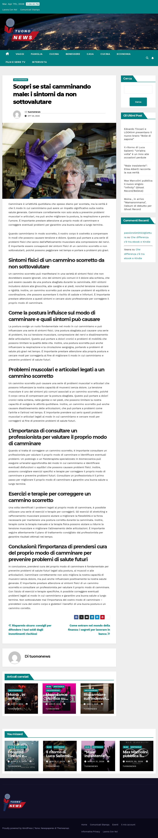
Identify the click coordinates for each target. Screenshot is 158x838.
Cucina (54, 54)
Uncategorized (20, 80)
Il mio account (128, 824)
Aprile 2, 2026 (57, 761)
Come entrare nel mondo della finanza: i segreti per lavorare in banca (89, 629)
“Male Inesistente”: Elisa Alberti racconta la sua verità (137, 169)
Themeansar (63, 828)
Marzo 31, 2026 (96, 761)
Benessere (73, 54)
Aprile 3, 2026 (19, 761)
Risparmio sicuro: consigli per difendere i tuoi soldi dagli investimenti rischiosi (29, 629)
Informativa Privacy (90, 831)
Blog (49, 686)
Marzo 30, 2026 (135, 761)
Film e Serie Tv (15, 62)
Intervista (39, 62)
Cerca (127, 78)
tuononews (34, 111)
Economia (124, 54)
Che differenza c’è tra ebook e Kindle (134, 254)
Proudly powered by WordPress (17, 828)
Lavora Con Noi (9, 9)
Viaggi (20, 54)
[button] (147, 57)
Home (84, 824)
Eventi (115, 824)
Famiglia (37, 54)
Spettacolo (59, 686)
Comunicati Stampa (30, 9)
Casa (90, 54)
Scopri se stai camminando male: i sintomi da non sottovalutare (52, 94)
